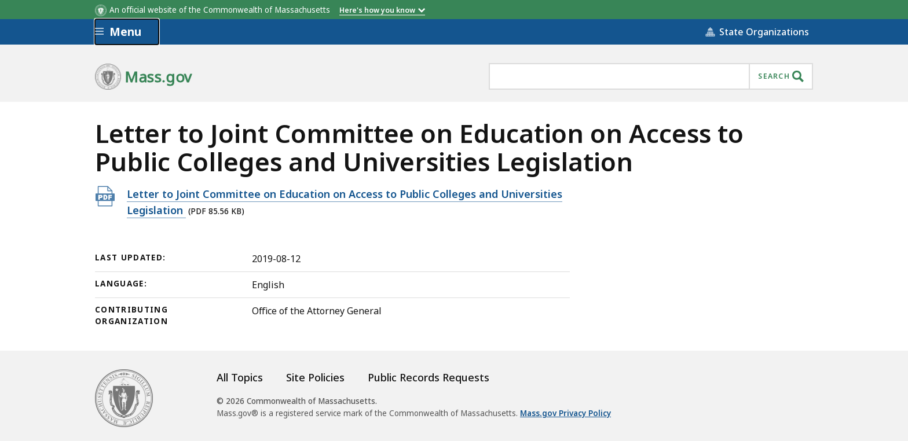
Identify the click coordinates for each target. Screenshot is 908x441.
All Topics (240, 377)
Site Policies (315, 377)
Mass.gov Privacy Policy (565, 413)
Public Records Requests (428, 377)
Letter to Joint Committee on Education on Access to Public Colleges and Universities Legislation (344, 202)
